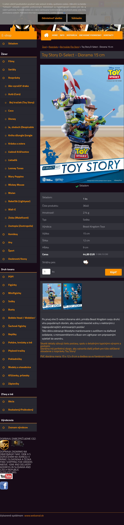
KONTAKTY (109, 35)
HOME (55, 35)
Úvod (44, 46)
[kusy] (46, 271)
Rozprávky (53, 46)
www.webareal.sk (34, 515)
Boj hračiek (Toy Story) (69, 46)
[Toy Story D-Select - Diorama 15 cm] (82, 66)
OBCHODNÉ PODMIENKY (90, 35)
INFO (62, 35)
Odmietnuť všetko (52, 18)
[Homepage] (47, 35)
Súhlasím (77, 18)
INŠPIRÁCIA (72, 35)
